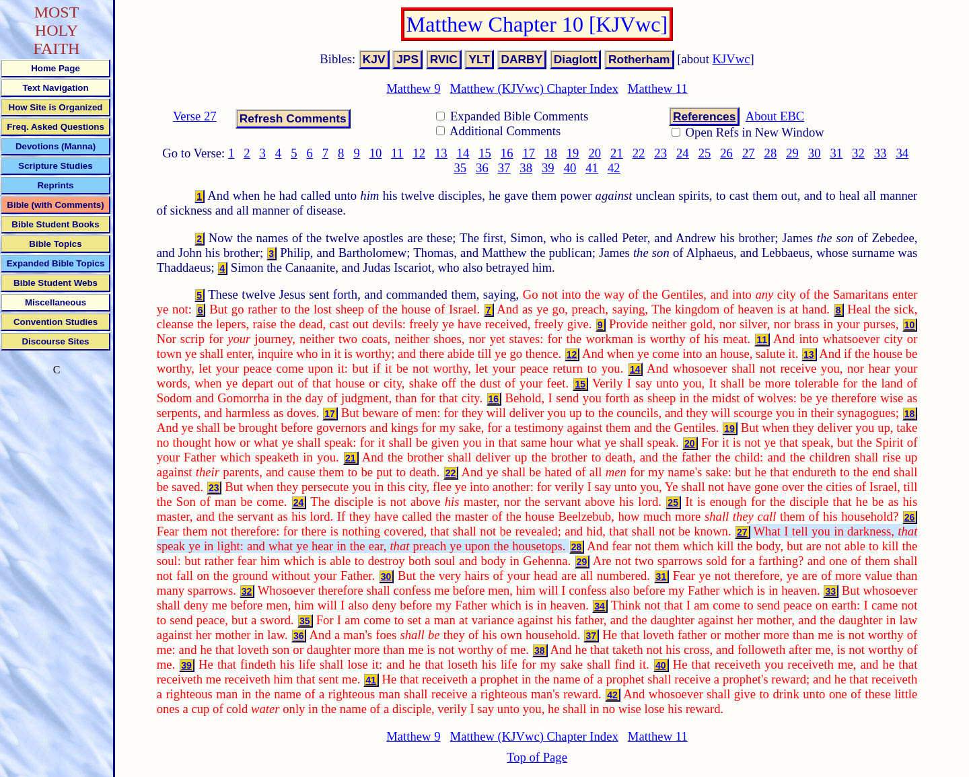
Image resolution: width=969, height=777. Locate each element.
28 (770, 153)
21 (616, 153)
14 (463, 153)
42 (614, 168)
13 (441, 153)
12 (418, 153)
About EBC (775, 116)
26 (726, 153)
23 (660, 153)
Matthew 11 (658, 88)
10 (375, 153)
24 (682, 153)
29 (792, 153)
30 (814, 153)
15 (484, 153)
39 (548, 168)
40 (570, 168)
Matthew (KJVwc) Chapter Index (534, 88)
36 (482, 168)
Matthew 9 (413, 88)
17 (529, 153)
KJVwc (731, 59)
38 (525, 168)
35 (460, 168)
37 (504, 168)
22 (639, 153)
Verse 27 (195, 116)
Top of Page (537, 757)
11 (397, 153)
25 (704, 153)
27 (748, 153)
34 (902, 153)
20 (594, 153)
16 (507, 153)
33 (880, 153)
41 (591, 168)
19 (573, 153)
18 (550, 153)
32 (858, 153)
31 (836, 153)
